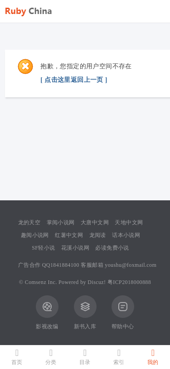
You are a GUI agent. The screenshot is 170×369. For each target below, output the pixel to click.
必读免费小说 (112, 248)
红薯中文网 (69, 235)
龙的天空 (29, 222)
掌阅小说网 (61, 222)
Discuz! (96, 282)
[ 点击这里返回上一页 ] (73, 79)
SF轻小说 (43, 248)
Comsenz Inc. (41, 282)
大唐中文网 (95, 222)
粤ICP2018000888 (129, 282)
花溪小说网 (75, 248)
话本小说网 (126, 235)
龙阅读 (97, 235)
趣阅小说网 (35, 235)
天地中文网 (129, 222)
